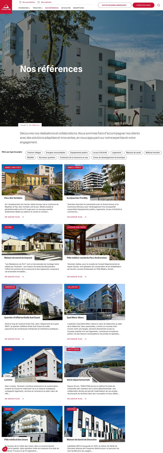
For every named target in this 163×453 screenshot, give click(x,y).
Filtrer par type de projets (12, 152)
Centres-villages (34, 153)
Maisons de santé (134, 153)
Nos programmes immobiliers (114, 5)
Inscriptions (78, 8)
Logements (117, 153)
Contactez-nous (143, 5)
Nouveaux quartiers (47, 158)
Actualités (65, 8)
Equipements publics (79, 153)
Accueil (23, 125)
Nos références (51, 8)
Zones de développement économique (110, 158)
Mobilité (30, 158)
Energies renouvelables (56, 153)
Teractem (37, 8)
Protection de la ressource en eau (75, 158)
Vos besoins (23, 8)
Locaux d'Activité (100, 153)
